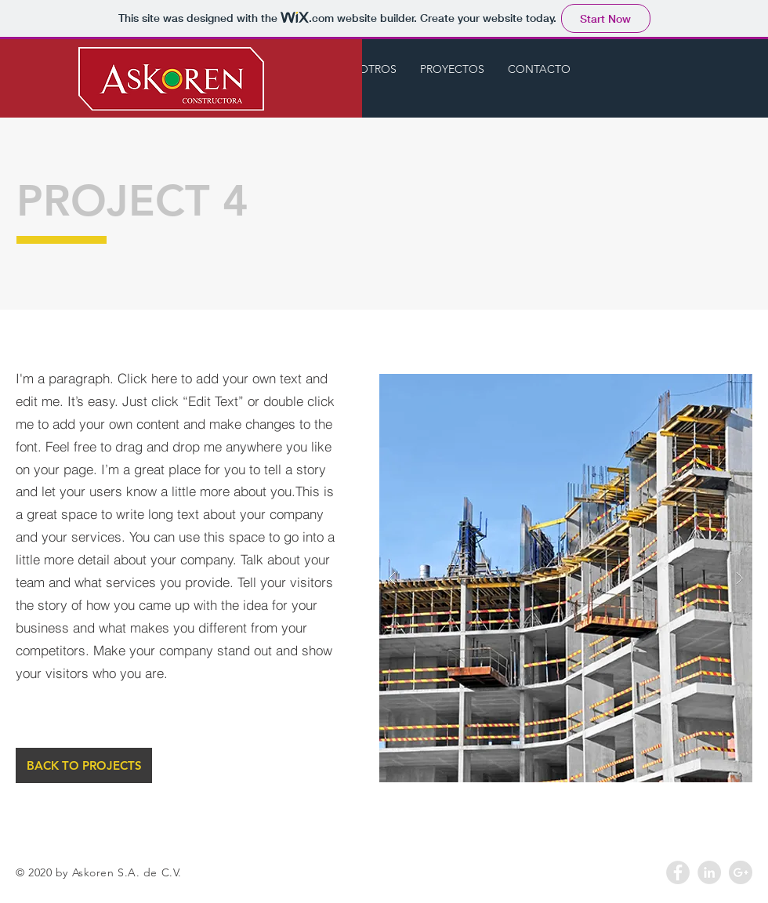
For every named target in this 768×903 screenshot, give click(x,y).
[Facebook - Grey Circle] (678, 872)
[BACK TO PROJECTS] (84, 765)
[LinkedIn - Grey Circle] (709, 872)
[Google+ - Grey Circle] (740, 872)
